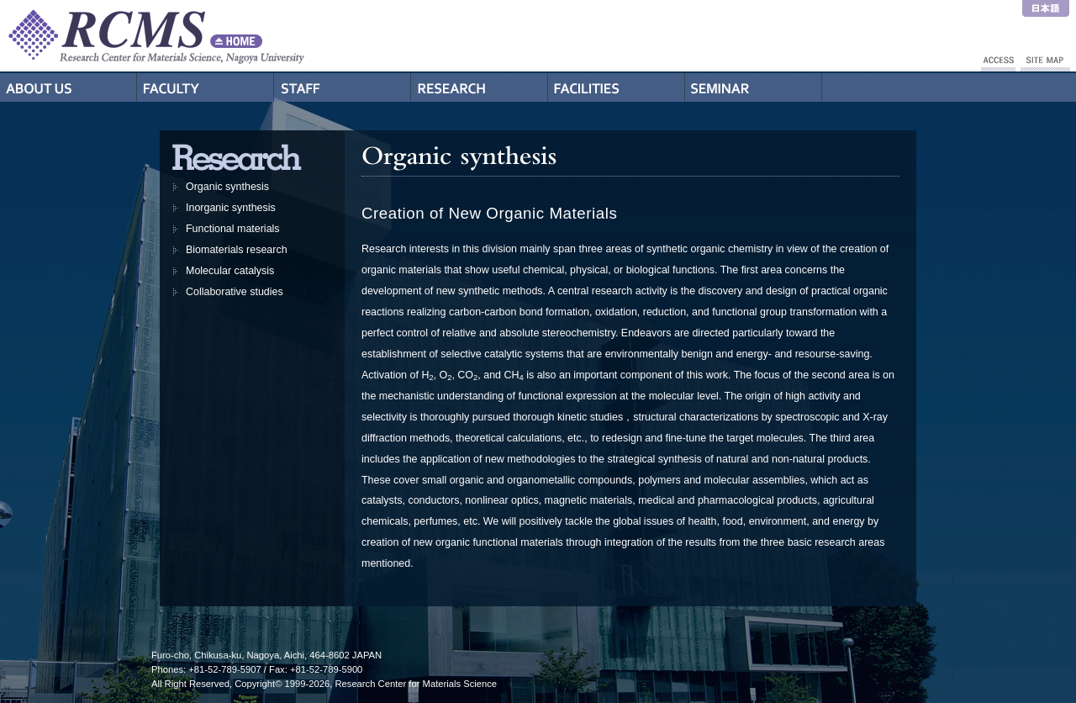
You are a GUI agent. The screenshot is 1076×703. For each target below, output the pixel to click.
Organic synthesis (227, 187)
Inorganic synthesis (231, 208)
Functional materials (233, 229)
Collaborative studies (234, 292)
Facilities (616, 87)
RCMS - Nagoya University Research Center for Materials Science (218, 35)
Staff (342, 87)
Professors (205, 87)
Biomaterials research (236, 250)
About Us (68, 87)
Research (479, 87)
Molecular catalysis (230, 271)
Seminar (753, 87)
